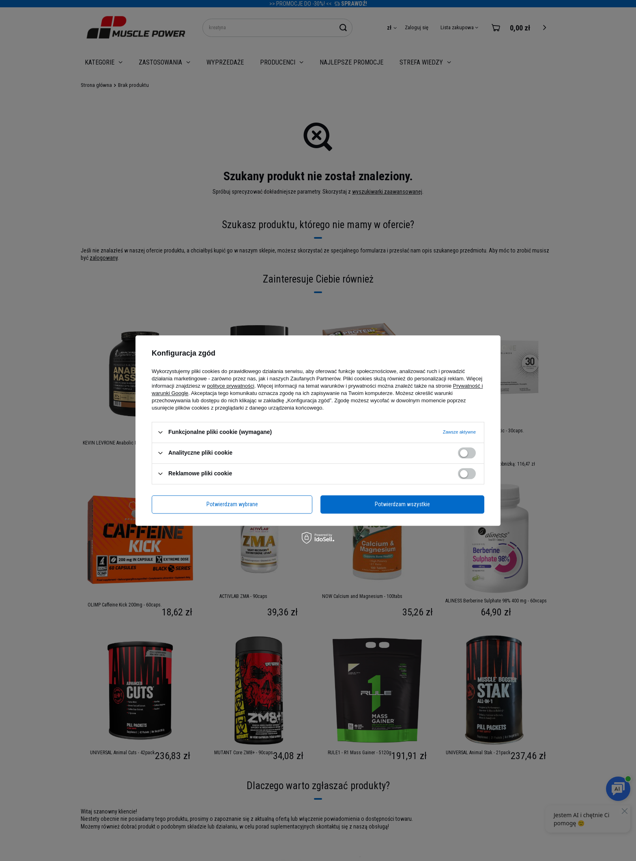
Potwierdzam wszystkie (402, 504)
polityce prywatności (230, 386)
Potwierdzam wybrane (232, 504)
